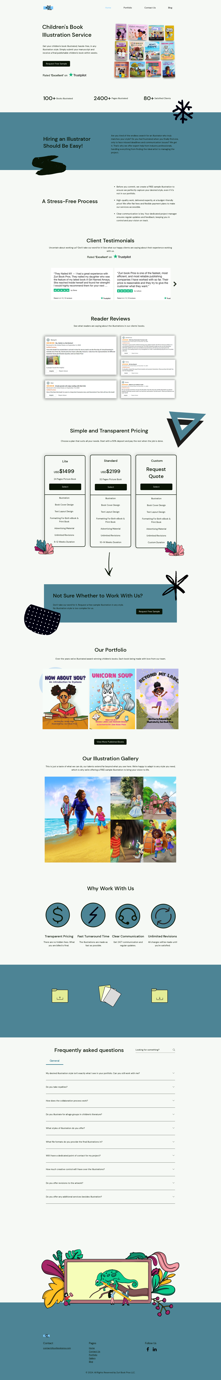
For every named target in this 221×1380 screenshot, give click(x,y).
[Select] (65, 487)
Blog (91, 1361)
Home (92, 1348)
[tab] (54, 1061)
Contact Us (94, 1351)
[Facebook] (148, 1349)
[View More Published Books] (110, 742)
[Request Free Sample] (56, 64)
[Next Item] (175, 284)
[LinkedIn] (154, 1349)
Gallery (92, 1358)
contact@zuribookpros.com (57, 1348)
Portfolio (93, 1355)
